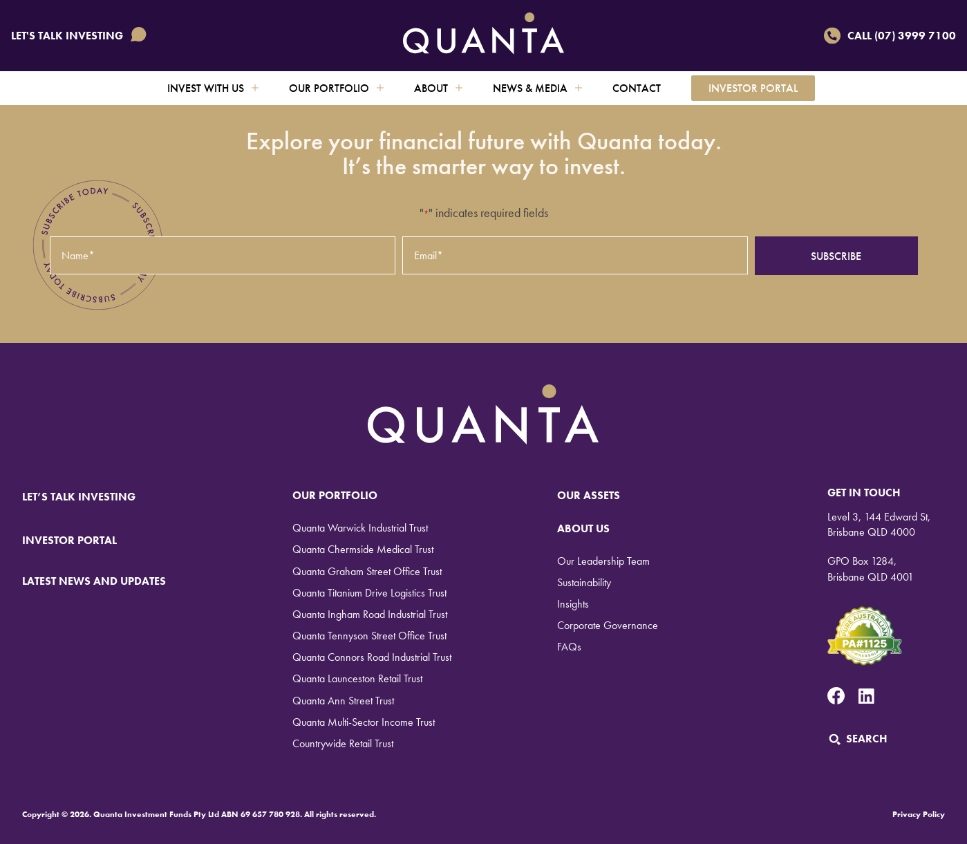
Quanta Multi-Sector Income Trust (363, 722)
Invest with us (213, 88)
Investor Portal (753, 88)
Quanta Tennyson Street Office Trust (369, 635)
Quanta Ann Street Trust (343, 700)
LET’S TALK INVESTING (87, 497)
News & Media (537, 88)
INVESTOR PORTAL (69, 540)
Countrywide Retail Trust (342, 743)
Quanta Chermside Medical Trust (362, 549)
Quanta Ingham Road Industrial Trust (369, 614)
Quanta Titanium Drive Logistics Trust (369, 592)
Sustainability (584, 582)
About (438, 88)
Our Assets (588, 495)
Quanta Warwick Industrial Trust (360, 528)
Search (857, 738)
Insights (573, 604)
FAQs (569, 646)
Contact (636, 88)
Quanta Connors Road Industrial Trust (371, 657)
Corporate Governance (607, 625)
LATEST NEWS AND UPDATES (94, 581)
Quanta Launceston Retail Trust (357, 678)
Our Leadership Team (603, 561)
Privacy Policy (918, 814)
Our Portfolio (336, 88)
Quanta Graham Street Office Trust (367, 571)
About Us (583, 528)
